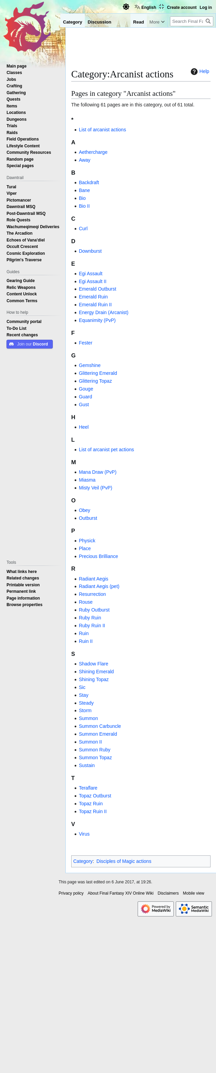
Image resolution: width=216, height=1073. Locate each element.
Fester (85, 343)
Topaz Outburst (95, 795)
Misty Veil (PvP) (95, 487)
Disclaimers (168, 893)
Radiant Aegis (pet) (99, 586)
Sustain (87, 765)
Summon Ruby (94, 749)
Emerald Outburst (97, 289)
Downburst (90, 251)
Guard (85, 396)
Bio (82, 198)
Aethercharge (93, 152)
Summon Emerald (98, 734)
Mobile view (193, 893)
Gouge (86, 389)
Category (83, 861)
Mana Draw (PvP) (97, 472)
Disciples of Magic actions (123, 861)
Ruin (84, 633)
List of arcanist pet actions (106, 449)
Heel (84, 427)
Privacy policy (71, 893)
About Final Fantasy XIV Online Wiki (120, 893)
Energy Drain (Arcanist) (103, 312)
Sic (82, 687)
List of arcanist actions (102, 129)
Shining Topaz (94, 679)
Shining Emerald (96, 671)
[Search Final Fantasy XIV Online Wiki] (191, 21)
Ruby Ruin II (92, 625)
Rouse (85, 602)
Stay (83, 695)
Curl (83, 228)
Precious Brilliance (98, 556)
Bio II (84, 206)
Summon (88, 718)
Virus (84, 834)
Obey (84, 510)
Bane (84, 190)
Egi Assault (90, 273)
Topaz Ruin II (93, 811)
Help (199, 71)
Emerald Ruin (93, 296)
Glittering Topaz (95, 381)
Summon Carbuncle (100, 726)
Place (85, 548)
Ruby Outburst (94, 610)
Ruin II (85, 641)
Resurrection (92, 594)
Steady (86, 703)
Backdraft (89, 182)
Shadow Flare (93, 663)
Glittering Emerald (98, 373)
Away (84, 160)
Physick (87, 540)
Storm (85, 710)
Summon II (90, 742)
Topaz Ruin (91, 803)
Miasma (87, 480)
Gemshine (90, 365)
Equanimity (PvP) (97, 320)
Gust (84, 404)
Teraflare (88, 788)
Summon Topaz (95, 757)
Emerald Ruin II (95, 304)
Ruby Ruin (90, 617)
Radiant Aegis (93, 579)
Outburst (88, 518)
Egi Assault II (92, 281)
